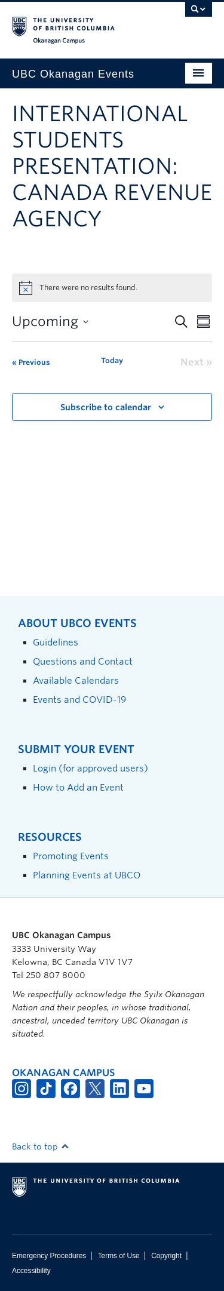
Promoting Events (71, 856)
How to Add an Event (78, 787)
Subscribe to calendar (105, 407)
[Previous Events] (31, 362)
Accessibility (31, 1271)
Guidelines (55, 642)
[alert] (112, 287)
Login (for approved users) (90, 768)
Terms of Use (119, 1256)
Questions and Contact (83, 661)
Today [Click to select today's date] (112, 360)
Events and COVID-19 (79, 699)
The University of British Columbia (82, 24)
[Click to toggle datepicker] (50, 321)
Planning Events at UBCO (86, 875)
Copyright (166, 1256)
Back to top (40, 1146)
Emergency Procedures (49, 1256)
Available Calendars (76, 680)
